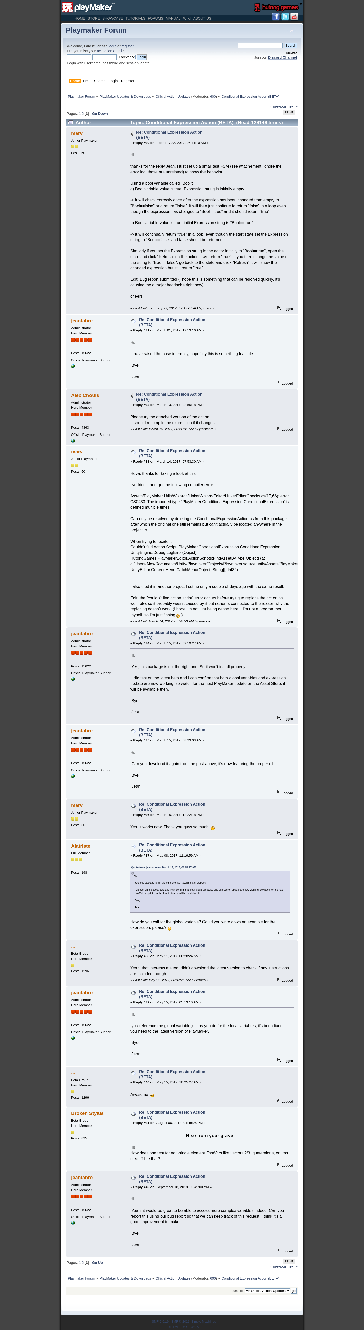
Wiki (187, 18)
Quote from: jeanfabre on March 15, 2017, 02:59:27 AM (163, 867)
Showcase (112, 18)
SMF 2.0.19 (160, 1321)
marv (77, 133)
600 (213, 96)
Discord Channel (282, 57)
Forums (155, 18)
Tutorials (135, 18)
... (73, 946)
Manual (173, 18)
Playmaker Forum (96, 30)
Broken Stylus (87, 1113)
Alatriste (80, 846)
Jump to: (238, 1291)
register (127, 46)
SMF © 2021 (180, 1321)
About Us (202, 18)
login (112, 46)
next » (293, 106)
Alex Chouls (85, 395)
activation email (109, 51)
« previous (278, 106)
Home (80, 18)
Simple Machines (203, 1321)
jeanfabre (82, 320)
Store (94, 18)
